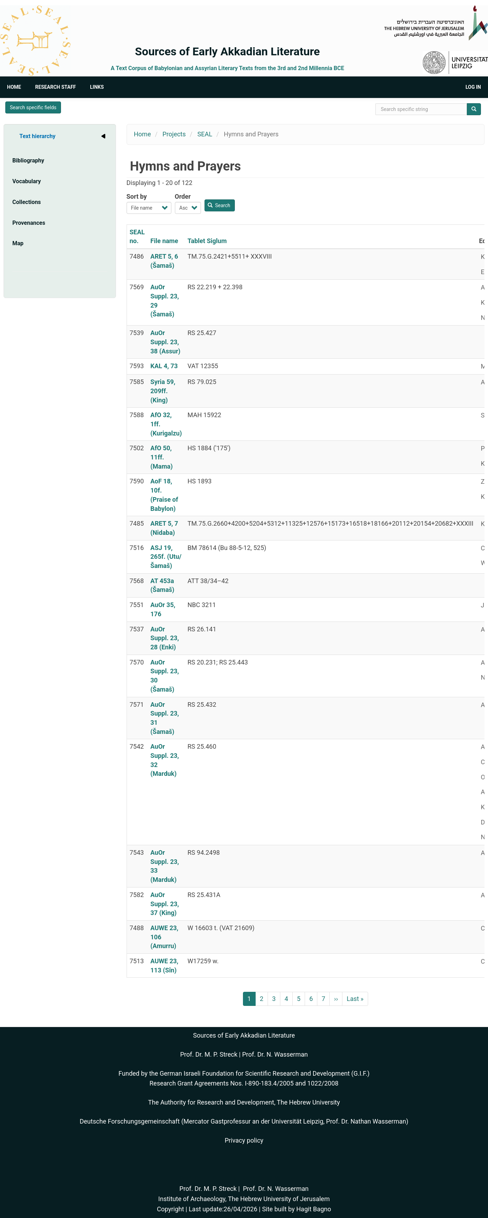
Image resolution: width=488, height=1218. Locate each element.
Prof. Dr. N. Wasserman (275, 1054)
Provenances (28, 223)
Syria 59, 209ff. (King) (163, 390)
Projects (174, 134)
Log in (473, 87)
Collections (26, 202)
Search (219, 205)
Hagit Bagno (313, 1209)
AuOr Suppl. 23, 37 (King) (165, 903)
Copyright (170, 1209)
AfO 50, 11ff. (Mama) (162, 457)
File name (164, 241)
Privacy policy (244, 1140)
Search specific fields (33, 107)
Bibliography (28, 160)
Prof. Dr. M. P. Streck (208, 1054)
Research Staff (55, 87)
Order (183, 196)
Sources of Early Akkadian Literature (227, 51)
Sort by (137, 196)
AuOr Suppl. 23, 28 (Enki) (165, 638)
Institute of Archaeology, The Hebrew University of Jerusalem (244, 1198)
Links (97, 87)
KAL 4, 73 (164, 366)
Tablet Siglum (207, 241)
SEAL (204, 134)
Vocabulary (26, 181)
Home (14, 87)
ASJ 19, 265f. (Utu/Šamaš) (166, 556)
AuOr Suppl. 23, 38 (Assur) (166, 341)
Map (18, 243)
